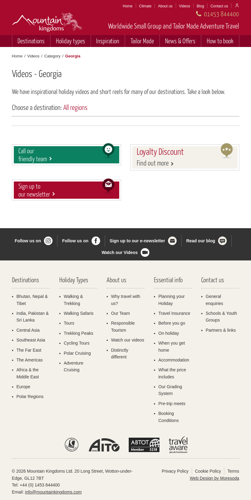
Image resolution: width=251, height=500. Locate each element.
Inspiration (107, 41)
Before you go (172, 323)
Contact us (219, 6)
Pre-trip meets (172, 403)
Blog (200, 6)
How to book (220, 41)
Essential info (168, 279)
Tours (69, 323)
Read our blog (200, 240)
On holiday (169, 333)
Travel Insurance (174, 313)
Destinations (31, 41)
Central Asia (28, 330)
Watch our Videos (120, 252)
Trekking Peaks (78, 333)
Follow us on (28, 240)
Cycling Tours (77, 343)
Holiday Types (73, 279)
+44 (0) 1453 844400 (40, 484)
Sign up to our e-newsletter (137, 240)
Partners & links (221, 330)
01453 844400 (221, 14)
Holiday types (70, 41)
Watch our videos (127, 340)
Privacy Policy (175, 471)
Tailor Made (142, 41)
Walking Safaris (79, 313)
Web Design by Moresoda (214, 478)
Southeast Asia (31, 340)
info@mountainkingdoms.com (53, 492)
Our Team (120, 313)
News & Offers (180, 41)
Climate (145, 6)
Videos (184, 6)
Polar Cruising (77, 353)
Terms (233, 471)
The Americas (30, 359)
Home (128, 6)
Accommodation (174, 359)
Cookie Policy (208, 471)
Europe (23, 386)
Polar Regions (30, 396)
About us (165, 6)
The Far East (29, 350)
